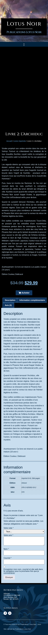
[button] (24, 44)
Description (10, 300)
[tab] (10, 300)
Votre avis (8, 535)
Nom (6, 549)
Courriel (8, 558)
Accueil (9, 141)
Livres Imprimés (20, 141)
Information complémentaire (32, 300)
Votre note (9, 528)
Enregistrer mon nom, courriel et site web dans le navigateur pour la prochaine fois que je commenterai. (23, 571)
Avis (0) (8, 305)
